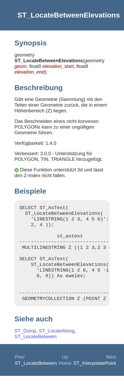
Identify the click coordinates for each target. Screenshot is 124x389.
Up (65, 370)
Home (65, 376)
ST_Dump (25, 344)
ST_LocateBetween (35, 349)
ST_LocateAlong (56, 344)
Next (111, 370)
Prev (20, 370)
